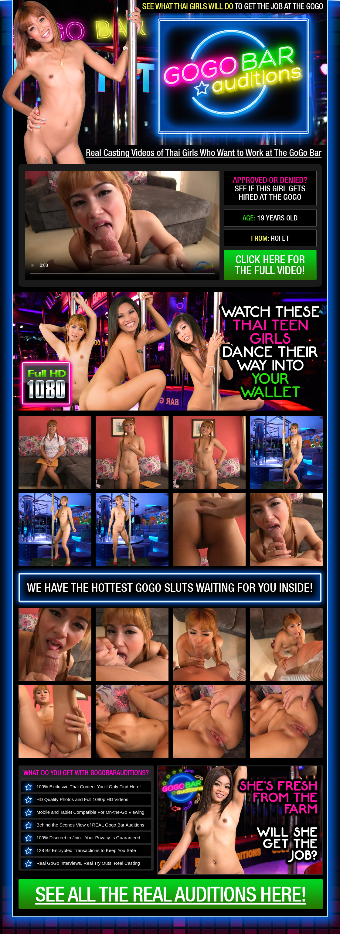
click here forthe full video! (270, 265)
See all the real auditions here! (170, 894)
